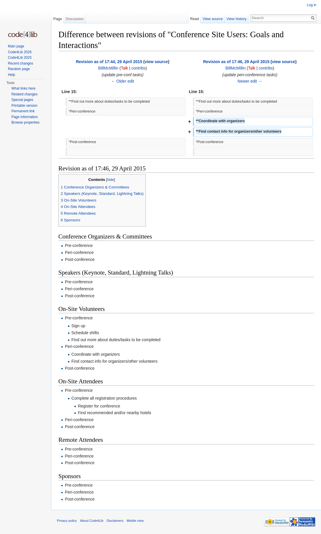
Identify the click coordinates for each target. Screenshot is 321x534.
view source (156, 61)
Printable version (24, 106)
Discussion (75, 19)
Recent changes (20, 63)
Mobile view (135, 520)
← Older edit (122, 81)
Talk (124, 68)
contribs (138, 68)
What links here (23, 88)
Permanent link (23, 111)
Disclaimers (115, 520)
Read (194, 19)
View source (213, 19)
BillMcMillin (108, 68)
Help (11, 75)
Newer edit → (250, 81)
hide (110, 180)
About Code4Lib (91, 520)
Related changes (24, 94)
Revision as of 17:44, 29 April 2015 (109, 61)
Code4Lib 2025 (19, 58)
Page (57, 19)
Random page (19, 69)
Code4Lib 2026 (19, 52)
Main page (16, 46)
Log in (311, 5)
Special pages (22, 100)
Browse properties (25, 122)
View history (237, 19)
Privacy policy (67, 520)
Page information (24, 117)
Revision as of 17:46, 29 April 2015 (236, 61)
